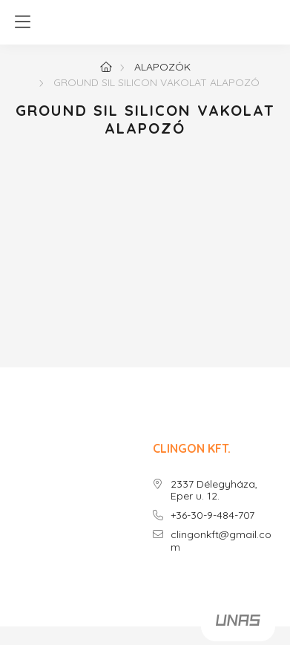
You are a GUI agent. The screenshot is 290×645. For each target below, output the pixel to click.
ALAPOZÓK (162, 66)
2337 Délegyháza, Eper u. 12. (214, 490)
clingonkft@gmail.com (221, 541)
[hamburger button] (22, 22)
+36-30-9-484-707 (212, 515)
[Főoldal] (106, 66)
